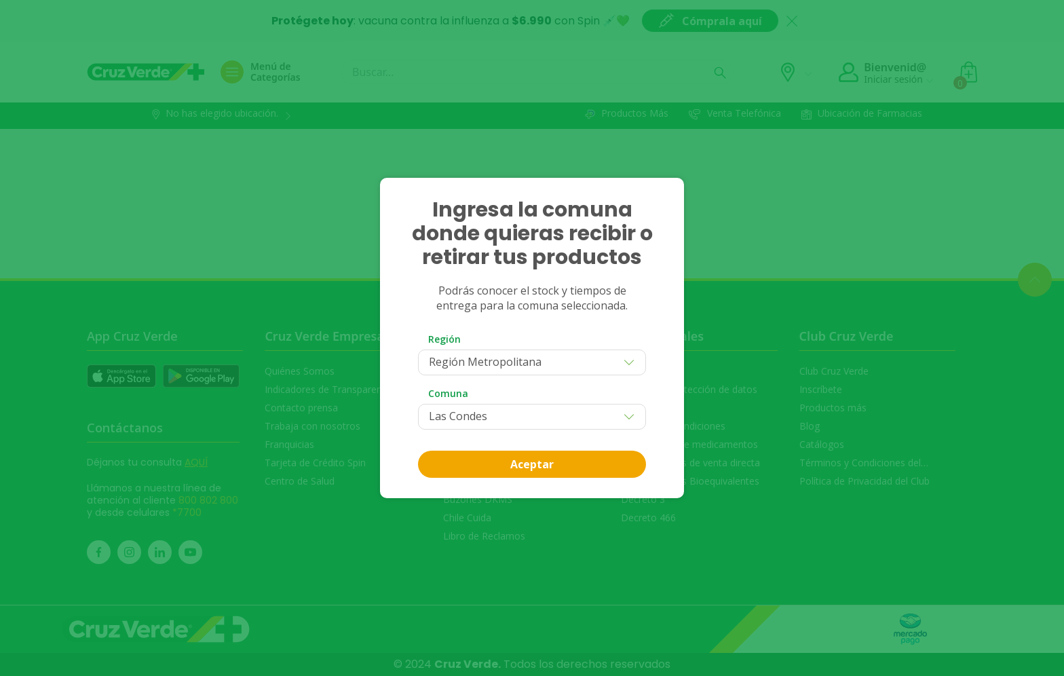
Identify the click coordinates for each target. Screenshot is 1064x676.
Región (444, 339)
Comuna (448, 393)
